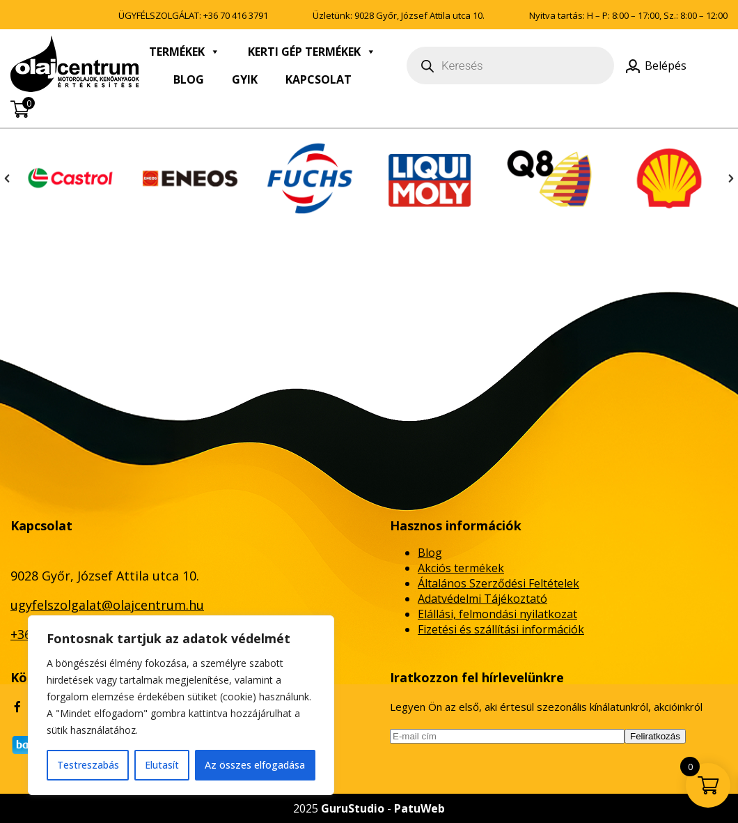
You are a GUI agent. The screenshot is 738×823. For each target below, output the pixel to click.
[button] (7, 178)
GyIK (245, 79)
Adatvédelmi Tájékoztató (482, 598)
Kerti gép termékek (312, 52)
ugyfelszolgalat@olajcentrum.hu (107, 605)
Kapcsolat (318, 79)
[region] (181, 705)
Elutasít (162, 764)
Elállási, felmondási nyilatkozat (497, 614)
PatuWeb (419, 808)
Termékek (184, 52)
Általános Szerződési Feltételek (498, 583)
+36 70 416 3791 (235, 15)
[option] (70, 178)
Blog (188, 79)
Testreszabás (88, 764)
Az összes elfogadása (255, 764)
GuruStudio (352, 808)
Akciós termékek (461, 568)
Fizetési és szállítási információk (501, 629)
